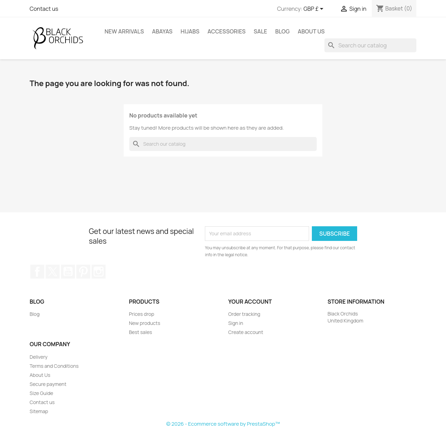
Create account (245, 332)
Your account (250, 301)
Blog (282, 31)
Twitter (53, 272)
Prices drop (141, 314)
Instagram (99, 272)
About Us (311, 31)
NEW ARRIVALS (124, 31)
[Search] (370, 45)
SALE (260, 31)
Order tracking (244, 314)
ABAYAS (162, 31)
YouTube (68, 272)
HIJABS (189, 31)
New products (144, 323)
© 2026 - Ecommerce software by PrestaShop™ (223, 423)
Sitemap (39, 411)
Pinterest (83, 272)
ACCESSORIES (226, 31)
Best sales (140, 332)
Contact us (44, 9)
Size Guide (41, 393)
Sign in (235, 323)
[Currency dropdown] (314, 9)
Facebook (37, 272)
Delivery (38, 357)
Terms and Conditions (54, 366)
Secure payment (48, 384)
